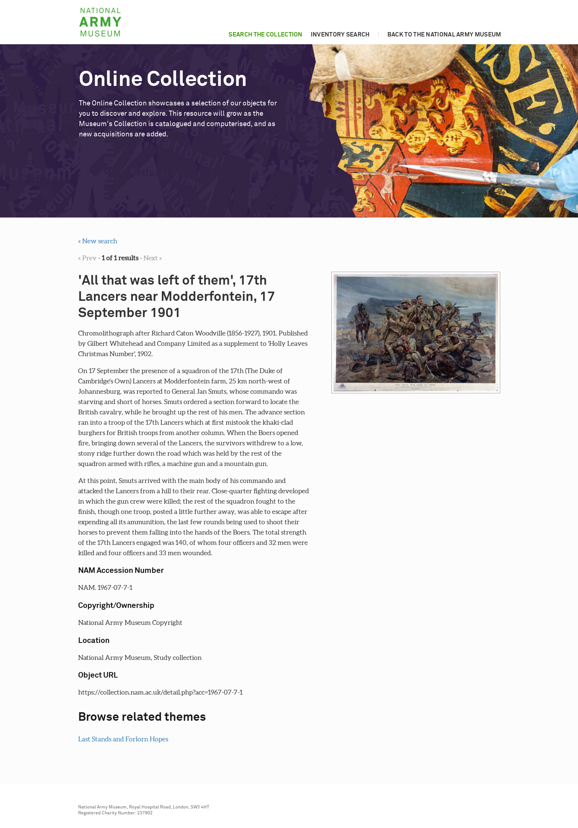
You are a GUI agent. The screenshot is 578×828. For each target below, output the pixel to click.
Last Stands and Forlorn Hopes (123, 739)
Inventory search (340, 35)
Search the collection (265, 35)
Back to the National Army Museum (444, 35)
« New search (97, 241)
